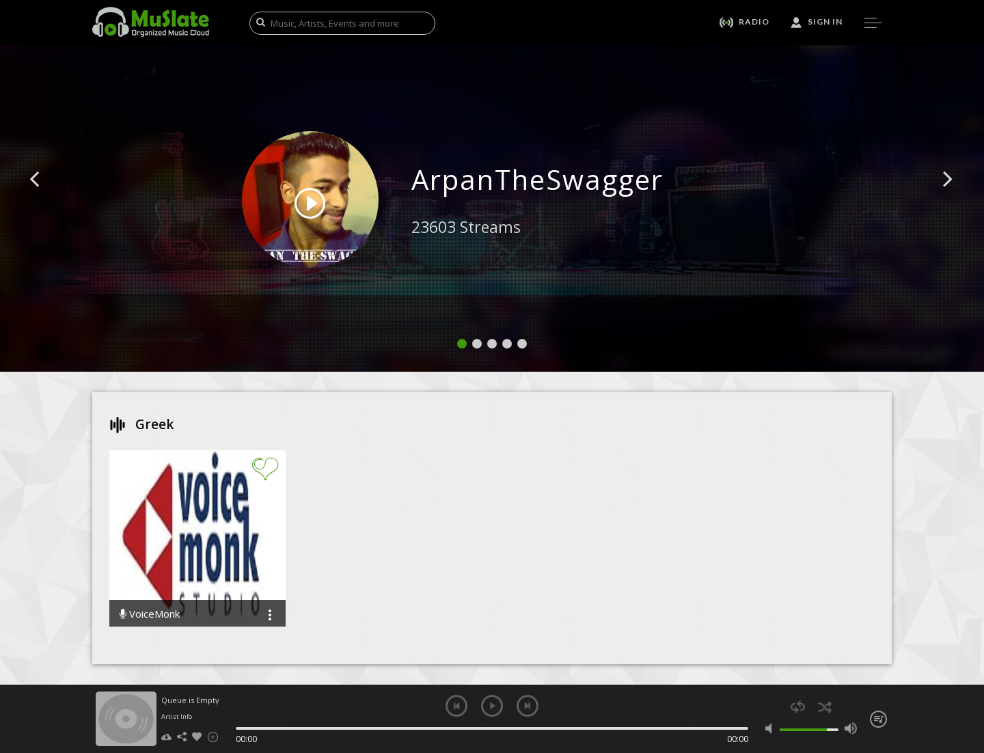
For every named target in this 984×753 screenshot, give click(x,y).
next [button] (527, 706)
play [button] (492, 706)
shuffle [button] (824, 706)
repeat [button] (797, 706)
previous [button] (456, 706)
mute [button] (772, 728)
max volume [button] (850, 728)
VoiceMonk (150, 614)
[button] (49, 200)
